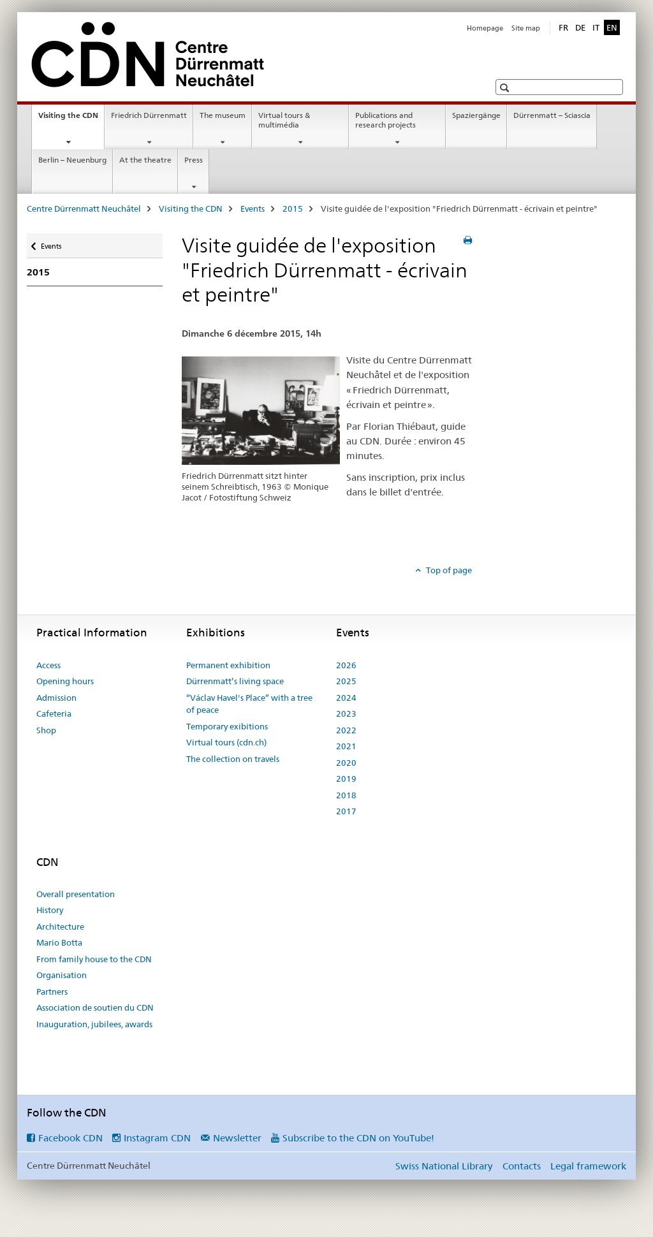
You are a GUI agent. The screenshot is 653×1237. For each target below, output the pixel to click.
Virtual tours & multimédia (284, 119)
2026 (346, 665)
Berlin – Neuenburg (72, 160)
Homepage (485, 28)
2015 (292, 208)
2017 (346, 811)
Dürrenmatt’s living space (235, 681)
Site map (525, 28)
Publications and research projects (385, 119)
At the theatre (145, 160)
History (49, 910)
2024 (346, 697)
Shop (46, 730)
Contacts (522, 1166)
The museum (223, 115)
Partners (52, 991)
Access (48, 665)
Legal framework (588, 1166)
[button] (506, 88)
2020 (346, 763)
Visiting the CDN (71, 119)
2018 (346, 795)
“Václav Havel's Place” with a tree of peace (249, 703)
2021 (346, 746)
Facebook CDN (70, 1138)
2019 (346, 778)
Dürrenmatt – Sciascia (552, 115)
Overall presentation (75, 894)
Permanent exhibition (228, 665)
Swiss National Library (443, 1166)
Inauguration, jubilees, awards (94, 1024)
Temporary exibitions (227, 726)
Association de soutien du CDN (95, 1007)
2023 (346, 713)
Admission (56, 697)
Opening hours (65, 681)
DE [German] (580, 27)
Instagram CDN (157, 1138)
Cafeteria (53, 713)
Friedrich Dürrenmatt (149, 115)
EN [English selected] (611, 27)
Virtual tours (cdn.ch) (226, 742)
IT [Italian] (595, 27)
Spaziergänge (476, 115)
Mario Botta (59, 942)
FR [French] (563, 27)
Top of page (448, 570)
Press (193, 160)
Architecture (60, 926)
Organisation (61, 975)
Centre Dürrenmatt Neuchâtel (84, 208)
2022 (346, 730)
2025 (346, 681)
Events (252, 208)
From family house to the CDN (94, 959)
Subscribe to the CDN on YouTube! (358, 1138)
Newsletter (237, 1138)
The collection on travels (232, 759)
